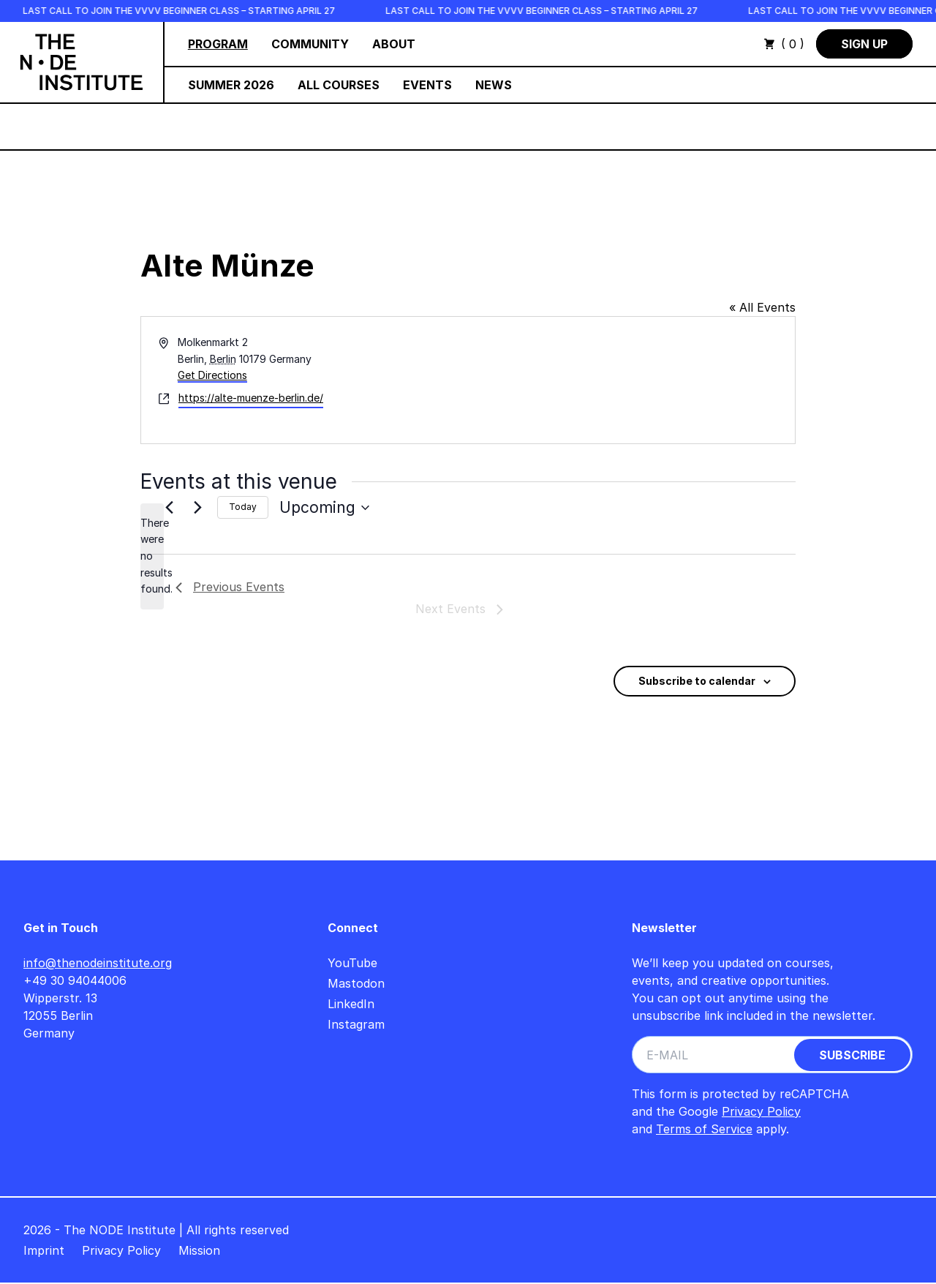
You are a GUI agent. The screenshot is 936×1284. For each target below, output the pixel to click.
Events (427, 85)
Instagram (356, 1024)
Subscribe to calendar (696, 681)
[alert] (152, 556)
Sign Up (864, 44)
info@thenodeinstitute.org (97, 963)
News (493, 85)
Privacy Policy (761, 1111)
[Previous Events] (169, 508)
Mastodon (356, 983)
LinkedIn (351, 1003)
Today (243, 506)
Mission (199, 1250)
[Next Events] (197, 508)
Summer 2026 (231, 85)
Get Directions (212, 375)
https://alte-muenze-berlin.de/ (250, 397)
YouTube (352, 963)
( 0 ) (783, 44)
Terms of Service (704, 1129)
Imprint (43, 1250)
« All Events (762, 307)
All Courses (339, 85)
